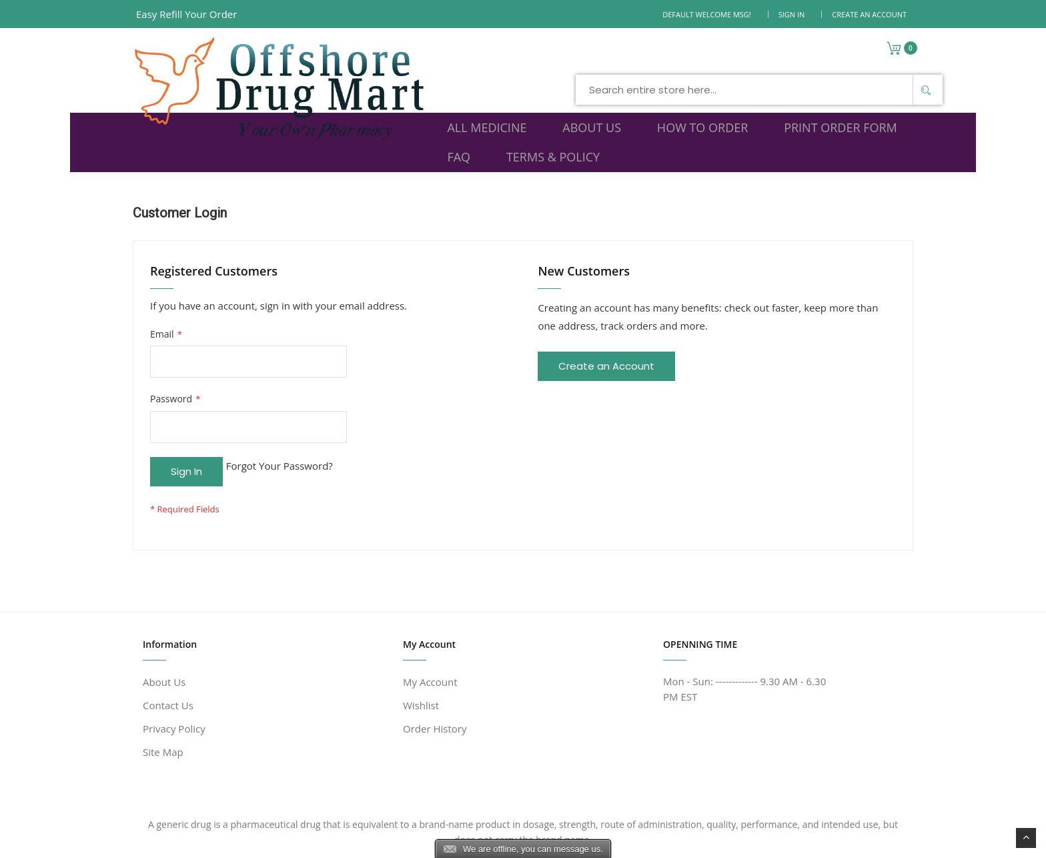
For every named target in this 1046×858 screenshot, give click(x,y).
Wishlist (421, 646)
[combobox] (567, 56)
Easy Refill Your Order (186, 14)
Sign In (791, 14)
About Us (164, 622)
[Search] (734, 56)
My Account (430, 622)
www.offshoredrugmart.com (265, 839)
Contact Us (168, 646)
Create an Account (869, 14)
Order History (434, 669)
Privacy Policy (174, 669)
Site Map (163, 692)
